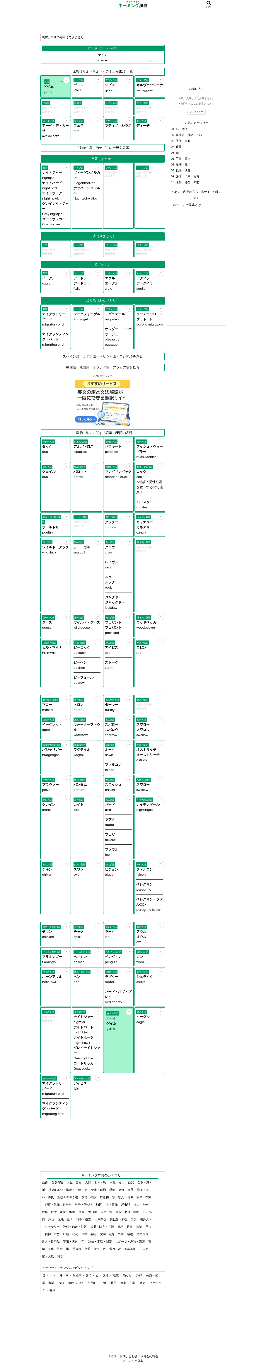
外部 (139, 1275)
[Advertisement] (133, 21)
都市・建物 (98, 1190)
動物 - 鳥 (101, 1182)
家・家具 (118, 1197)
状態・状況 (71, 1234)
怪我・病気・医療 (139, 1197)
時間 (99, 1204)
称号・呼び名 (84, 1204)
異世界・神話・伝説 (123, 1219)
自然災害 (57, 1182)
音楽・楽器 (126, 1190)
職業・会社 (89, 1234)
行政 (61, 1283)
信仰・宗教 (52, 1234)
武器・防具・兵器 (102, 1227)
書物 (52, 1290)
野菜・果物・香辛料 (58, 1204)
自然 (131, 1182)
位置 (82, 1212)
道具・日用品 (51, 1241)
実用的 (92, 1283)
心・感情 (181, 129)
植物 (130, 1234)
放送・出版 (89, 1197)
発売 (142, 1283)
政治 (51, 1219)
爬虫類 (126, 1204)
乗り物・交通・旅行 (86, 1249)
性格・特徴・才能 (54, 1212)
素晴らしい (76, 1283)
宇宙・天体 (71, 1241)
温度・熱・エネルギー (124, 1249)
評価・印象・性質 (75, 1227)
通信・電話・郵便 (100, 1241)
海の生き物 (141, 1204)
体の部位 (143, 1234)
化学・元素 (125, 1227)
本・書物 (112, 1204)
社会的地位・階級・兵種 (64, 1190)
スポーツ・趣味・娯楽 (130, 1241)
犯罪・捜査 (84, 1219)
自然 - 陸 (106, 1212)
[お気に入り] (66, 80)
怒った (127, 1275)
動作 (45, 1182)
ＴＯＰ (112, 1356)
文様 (106, 1275)
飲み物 (104, 1197)
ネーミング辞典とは (187, 205)
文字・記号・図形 (112, 1234)
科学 (60, 1256)
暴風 (113, 1283)
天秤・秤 (63, 1275)
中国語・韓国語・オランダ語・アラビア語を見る (102, 367)
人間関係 (101, 1219)
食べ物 (93, 1212)
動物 (112, 1190)
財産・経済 (117, 1182)
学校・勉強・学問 (128, 1212)
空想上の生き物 (68, 1197)
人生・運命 (74, 1182)
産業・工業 (128, 1283)
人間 (88, 1182)
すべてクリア (196, 112)
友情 (89, 1275)
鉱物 (72, 1212)
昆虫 (148, 1227)
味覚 (139, 1227)
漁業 (116, 1275)
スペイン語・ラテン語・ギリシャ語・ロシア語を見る (103, 356)
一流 (103, 1283)
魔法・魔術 (65, 1219)
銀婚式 (77, 1275)
